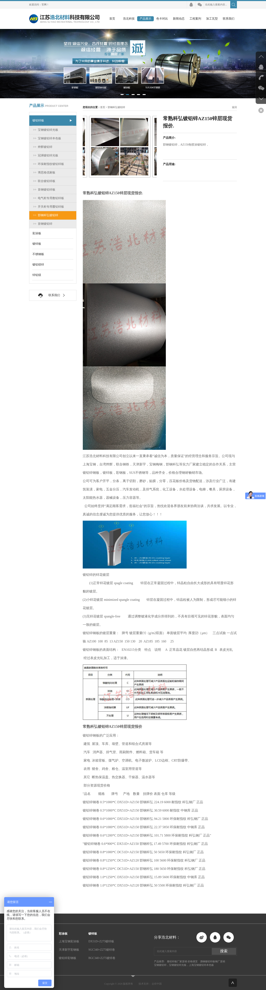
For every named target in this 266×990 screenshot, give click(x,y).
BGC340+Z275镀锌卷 (101, 958)
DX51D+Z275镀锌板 (101, 941)
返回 (234, 107)
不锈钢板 (38, 254)
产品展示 (145, 18)
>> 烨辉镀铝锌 (42, 146)
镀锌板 (36, 243)
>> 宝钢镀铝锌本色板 (47, 138)
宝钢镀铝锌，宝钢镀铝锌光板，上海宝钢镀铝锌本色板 (184, 965)
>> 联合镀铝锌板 (44, 181)
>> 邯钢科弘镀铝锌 (45, 215)
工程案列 (195, 18)
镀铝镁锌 (38, 264)
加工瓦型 (212, 18)
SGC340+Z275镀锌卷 (101, 949)
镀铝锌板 (38, 120)
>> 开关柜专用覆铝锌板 (48, 206)
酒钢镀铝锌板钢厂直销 (212, 961)
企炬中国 (157, 983)
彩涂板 (36, 233)
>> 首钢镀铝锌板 (44, 189)
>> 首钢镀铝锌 (42, 223)
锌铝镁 (36, 275)
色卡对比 (162, 18)
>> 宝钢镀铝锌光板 (45, 129)
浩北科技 (129, 18)
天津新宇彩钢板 (69, 949)
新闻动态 (179, 18)
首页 (112, 18)
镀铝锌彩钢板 (67, 958)
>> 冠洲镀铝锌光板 (45, 155)
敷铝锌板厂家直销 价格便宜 (182, 961)
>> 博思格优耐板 (44, 172)
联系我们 (228, 18)
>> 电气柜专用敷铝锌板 (48, 198)
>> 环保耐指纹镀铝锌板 (48, 164)
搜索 (224, 951)
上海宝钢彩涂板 (69, 941)
